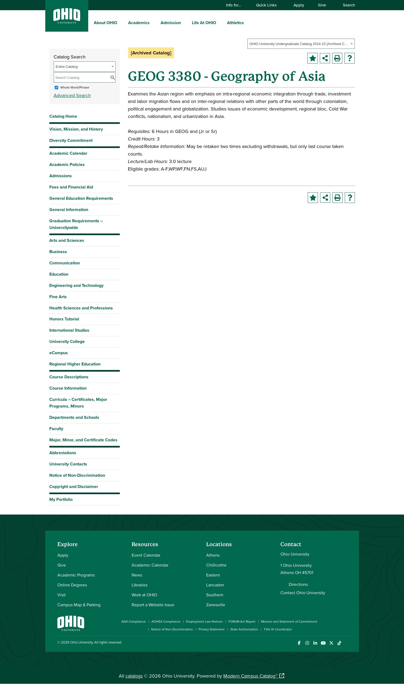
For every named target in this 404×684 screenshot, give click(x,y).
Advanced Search (72, 95)
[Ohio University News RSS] (347, 643)
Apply (299, 5)
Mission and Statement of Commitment (289, 621)
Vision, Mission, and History (76, 129)
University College (67, 341)
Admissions (60, 176)
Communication (64, 263)
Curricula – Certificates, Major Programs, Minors (78, 402)
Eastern (213, 575)
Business (58, 252)
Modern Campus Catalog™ (250, 675)
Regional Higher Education (75, 364)
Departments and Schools (74, 417)
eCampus (58, 353)
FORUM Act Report (241, 621)
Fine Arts (58, 297)
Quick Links (269, 5)
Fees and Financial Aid (71, 187)
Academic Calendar (68, 153)
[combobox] (301, 44)
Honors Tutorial (64, 319)
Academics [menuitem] (139, 23)
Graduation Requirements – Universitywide (76, 224)
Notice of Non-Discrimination (77, 475)
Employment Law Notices (204, 621)
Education (58, 274)
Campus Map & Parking (79, 605)
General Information (68, 209)
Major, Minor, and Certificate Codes (83, 440)
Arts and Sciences (66, 240)
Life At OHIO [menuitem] (204, 23)
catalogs (134, 675)
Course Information (68, 388)
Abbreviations (62, 453)
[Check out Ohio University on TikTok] (339, 643)
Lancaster (215, 585)
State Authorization (244, 629)
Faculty (56, 429)
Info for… (236, 5)
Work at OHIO (144, 595)
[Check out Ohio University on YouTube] (323, 643)
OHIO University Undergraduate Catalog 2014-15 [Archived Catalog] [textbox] (299, 44)
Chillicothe (216, 565)
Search (346, 5)
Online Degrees (72, 585)
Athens (213, 555)
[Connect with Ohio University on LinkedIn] (315, 643)
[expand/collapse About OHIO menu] (121, 22)
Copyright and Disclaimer (73, 486)
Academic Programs (76, 575)
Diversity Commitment (70, 140)
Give (322, 5)
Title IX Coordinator (278, 629)
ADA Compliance (133, 621)
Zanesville (215, 605)
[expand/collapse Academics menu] (154, 22)
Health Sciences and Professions (81, 308)
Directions (298, 584)
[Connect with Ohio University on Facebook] (299, 643)
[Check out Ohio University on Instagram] (307, 643)
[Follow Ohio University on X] (331, 643)
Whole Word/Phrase (74, 87)
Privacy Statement (212, 629)
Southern (214, 595)
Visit (61, 595)
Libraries (139, 585)
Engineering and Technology (76, 285)
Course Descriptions (68, 377)
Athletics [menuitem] (235, 23)
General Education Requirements (81, 198)
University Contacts (68, 464)
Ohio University (81, 642)
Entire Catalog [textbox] (67, 67)
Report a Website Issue (153, 605)
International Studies (69, 330)
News (137, 575)
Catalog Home (63, 116)
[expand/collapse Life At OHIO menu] (220, 22)
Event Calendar (146, 555)
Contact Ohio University (302, 593)
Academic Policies (67, 164)
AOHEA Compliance (165, 621)
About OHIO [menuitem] (105, 23)
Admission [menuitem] (171, 23)
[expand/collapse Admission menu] (185, 22)
